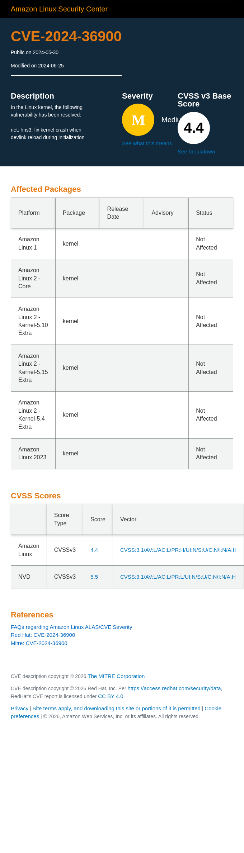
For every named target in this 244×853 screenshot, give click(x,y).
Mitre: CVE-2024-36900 (39, 643)
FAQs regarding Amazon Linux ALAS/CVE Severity (71, 627)
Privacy (19, 708)
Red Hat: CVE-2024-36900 (43, 635)
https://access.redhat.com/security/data (174, 688)
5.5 (94, 577)
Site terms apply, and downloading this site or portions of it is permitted (117, 708)
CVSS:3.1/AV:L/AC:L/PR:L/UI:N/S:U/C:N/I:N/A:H (178, 577)
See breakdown (196, 151)
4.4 (94, 550)
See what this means (147, 143)
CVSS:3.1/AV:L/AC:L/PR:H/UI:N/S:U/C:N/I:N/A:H (178, 550)
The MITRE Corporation (116, 676)
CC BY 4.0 (110, 696)
